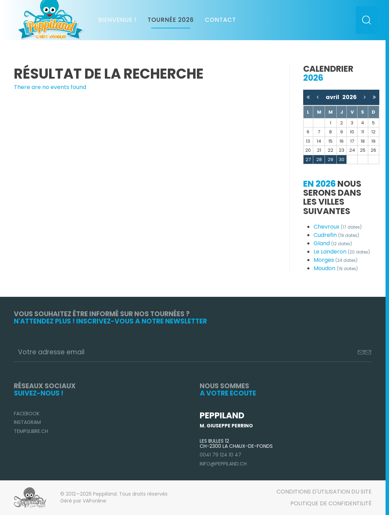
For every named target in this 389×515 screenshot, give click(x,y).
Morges (336, 260)
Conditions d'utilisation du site (324, 492)
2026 (349, 97)
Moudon (336, 268)
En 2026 (319, 183)
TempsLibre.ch (31, 431)
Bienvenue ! (117, 20)
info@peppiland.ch (223, 463)
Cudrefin (336, 235)
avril (334, 97)
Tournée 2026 (171, 20)
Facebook (26, 413)
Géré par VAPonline (83, 500)
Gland (333, 243)
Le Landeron (342, 252)
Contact (220, 20)
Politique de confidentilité (331, 503)
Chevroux (338, 227)
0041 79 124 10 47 (220, 454)
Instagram (27, 422)
